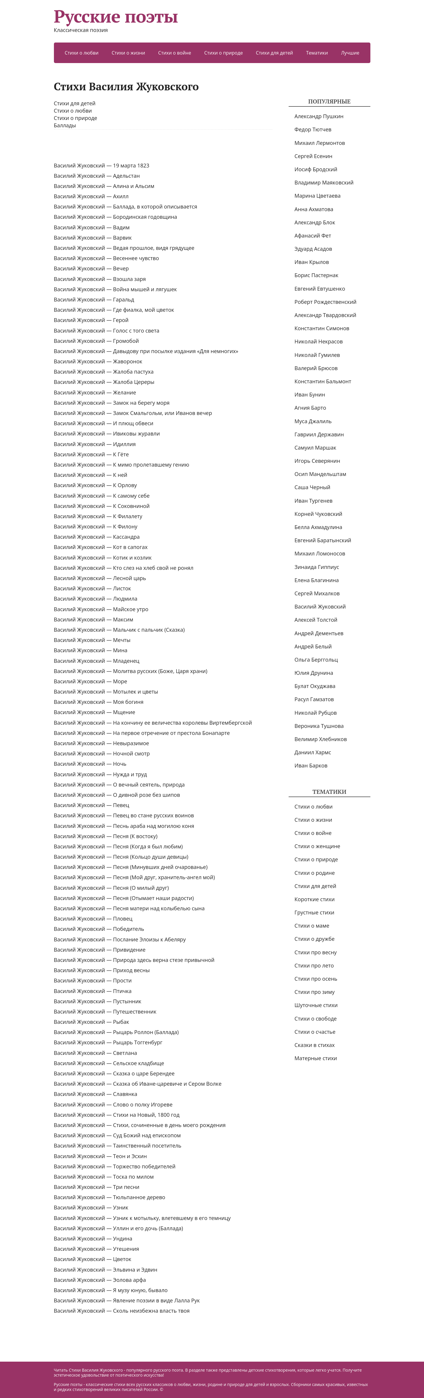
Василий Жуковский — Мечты (92, 639)
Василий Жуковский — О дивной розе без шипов (117, 794)
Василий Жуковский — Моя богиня (99, 701)
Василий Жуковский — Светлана (95, 1052)
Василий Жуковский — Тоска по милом (104, 1176)
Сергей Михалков (317, 593)
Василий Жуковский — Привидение (100, 949)
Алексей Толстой (315, 619)
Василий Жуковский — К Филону (95, 526)
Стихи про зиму (314, 991)
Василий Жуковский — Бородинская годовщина (115, 216)
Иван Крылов (311, 261)
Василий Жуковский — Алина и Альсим (104, 185)
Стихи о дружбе (314, 938)
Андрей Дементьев (318, 633)
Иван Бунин (309, 394)
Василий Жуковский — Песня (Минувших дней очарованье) (131, 866)
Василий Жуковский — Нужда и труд (100, 774)
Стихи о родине (314, 872)
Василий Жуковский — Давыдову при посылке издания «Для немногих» (146, 351)
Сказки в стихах (314, 1044)
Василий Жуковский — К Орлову (95, 485)
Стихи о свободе (315, 1018)
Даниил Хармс (312, 752)
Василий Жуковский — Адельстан (97, 175)
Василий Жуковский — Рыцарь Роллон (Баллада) (116, 1032)
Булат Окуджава (315, 685)
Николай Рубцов (315, 712)
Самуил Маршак (315, 447)
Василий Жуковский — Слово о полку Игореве (113, 1104)
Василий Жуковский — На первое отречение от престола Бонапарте (142, 732)
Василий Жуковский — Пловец (93, 918)
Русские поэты (116, 16)
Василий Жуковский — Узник (91, 1207)
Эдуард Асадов (313, 248)
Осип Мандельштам (320, 473)
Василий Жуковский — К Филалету (98, 516)
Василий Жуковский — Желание (95, 392)
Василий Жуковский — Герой (91, 319)
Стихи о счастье (315, 1031)
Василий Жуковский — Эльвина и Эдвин (105, 1269)
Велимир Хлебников (320, 739)
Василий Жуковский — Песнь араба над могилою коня (124, 825)
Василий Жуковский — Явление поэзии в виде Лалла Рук (127, 1300)
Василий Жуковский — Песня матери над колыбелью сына (129, 908)
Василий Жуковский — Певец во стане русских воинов (124, 815)
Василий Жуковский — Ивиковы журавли (107, 433)
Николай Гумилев (317, 354)
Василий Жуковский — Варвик (93, 237)
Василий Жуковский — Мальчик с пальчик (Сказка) (119, 629)
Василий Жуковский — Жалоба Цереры (104, 381)
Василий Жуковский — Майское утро (101, 609)
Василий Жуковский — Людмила (95, 598)
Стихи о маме (311, 925)
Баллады (65, 125)
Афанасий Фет (312, 235)
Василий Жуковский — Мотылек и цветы (106, 691)
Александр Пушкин (318, 116)
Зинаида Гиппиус (316, 566)
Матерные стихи (315, 1058)
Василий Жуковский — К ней (90, 474)
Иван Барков (311, 765)
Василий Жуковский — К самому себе (102, 495)
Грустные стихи (314, 912)
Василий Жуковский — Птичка (93, 990)
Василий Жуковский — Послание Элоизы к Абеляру (120, 939)
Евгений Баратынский (322, 540)
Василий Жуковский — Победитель (99, 928)
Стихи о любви (82, 53)
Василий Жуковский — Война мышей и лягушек (115, 289)
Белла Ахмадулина (318, 527)
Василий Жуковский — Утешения (96, 1248)
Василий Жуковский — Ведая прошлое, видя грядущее (124, 247)
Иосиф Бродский (315, 169)
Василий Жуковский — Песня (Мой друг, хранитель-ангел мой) (134, 877)
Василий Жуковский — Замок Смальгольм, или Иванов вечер (133, 412)
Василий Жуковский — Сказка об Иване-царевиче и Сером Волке (138, 1083)
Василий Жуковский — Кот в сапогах (101, 546)
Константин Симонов (321, 328)
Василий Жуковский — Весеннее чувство (106, 258)
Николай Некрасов (318, 341)
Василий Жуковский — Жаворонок (98, 361)
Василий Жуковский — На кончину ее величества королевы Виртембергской (153, 722)
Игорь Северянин (317, 460)
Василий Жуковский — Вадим (92, 227)
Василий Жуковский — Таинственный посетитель (118, 1145)
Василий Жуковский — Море (90, 681)
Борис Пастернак (316, 275)
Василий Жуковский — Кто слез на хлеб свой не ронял (124, 567)
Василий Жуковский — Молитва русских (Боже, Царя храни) (130, 671)
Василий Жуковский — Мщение (94, 712)
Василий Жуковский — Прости (93, 980)
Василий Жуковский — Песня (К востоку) (106, 836)
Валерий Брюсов (316, 368)
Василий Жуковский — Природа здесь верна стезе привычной (134, 959)
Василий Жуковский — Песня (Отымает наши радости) (124, 898)
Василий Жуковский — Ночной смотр (102, 753)
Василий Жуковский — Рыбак (91, 1021)
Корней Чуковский (318, 513)
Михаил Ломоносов (319, 553)
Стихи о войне (174, 53)
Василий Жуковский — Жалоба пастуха (104, 371)
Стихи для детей (274, 53)
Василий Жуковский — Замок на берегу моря (112, 402)
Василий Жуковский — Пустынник (98, 1001)
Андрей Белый (313, 646)
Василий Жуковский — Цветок (93, 1259)
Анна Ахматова (313, 209)
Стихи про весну (315, 952)
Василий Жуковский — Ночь (90, 763)
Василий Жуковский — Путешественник (105, 1011)
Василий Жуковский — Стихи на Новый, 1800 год (117, 1114)
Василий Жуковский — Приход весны (102, 970)
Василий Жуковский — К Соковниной (102, 505)
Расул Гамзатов (314, 699)
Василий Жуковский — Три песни (96, 1186)
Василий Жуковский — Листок (92, 588)
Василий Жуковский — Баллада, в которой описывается (125, 206)
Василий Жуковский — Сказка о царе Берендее (114, 1073)
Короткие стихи (314, 899)
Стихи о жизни (128, 53)
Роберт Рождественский (325, 301)
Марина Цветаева (317, 195)
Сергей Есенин (313, 156)
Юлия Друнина (313, 672)
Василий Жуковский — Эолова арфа (100, 1279)
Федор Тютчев (312, 129)
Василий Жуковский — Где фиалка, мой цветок (114, 309)
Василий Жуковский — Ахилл (91, 196)
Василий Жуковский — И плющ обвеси (104, 423)
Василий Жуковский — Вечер (91, 268)
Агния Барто (310, 407)
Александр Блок (314, 222)
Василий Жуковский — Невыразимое (101, 743)
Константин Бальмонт (322, 381)
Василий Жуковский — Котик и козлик (103, 557)
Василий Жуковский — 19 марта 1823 (101, 165)
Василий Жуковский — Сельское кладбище (109, 1063)
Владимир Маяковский (323, 182)
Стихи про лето (314, 965)
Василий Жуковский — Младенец (96, 660)
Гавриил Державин (319, 434)
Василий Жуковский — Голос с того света (106, 330)
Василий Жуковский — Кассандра (97, 536)
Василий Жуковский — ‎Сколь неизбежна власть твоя (122, 1310)
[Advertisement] (163, 146)
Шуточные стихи (316, 1005)
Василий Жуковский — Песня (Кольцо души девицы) (121, 856)
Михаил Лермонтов (319, 142)
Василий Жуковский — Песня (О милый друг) (111, 887)
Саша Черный (312, 487)
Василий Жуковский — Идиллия (95, 444)
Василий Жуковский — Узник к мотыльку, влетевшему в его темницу (142, 1217)
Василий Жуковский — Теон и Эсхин (100, 1156)
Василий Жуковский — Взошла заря (100, 278)
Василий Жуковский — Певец (91, 805)
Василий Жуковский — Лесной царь (100, 578)
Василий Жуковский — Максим (93, 619)
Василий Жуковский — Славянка (95, 1093)
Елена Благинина (316, 580)
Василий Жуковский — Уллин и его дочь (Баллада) (118, 1228)
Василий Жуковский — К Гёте (91, 454)
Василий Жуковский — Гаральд (94, 299)
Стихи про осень (315, 978)
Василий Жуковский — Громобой (96, 340)
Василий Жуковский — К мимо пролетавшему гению (121, 464)
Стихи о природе (223, 53)
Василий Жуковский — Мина (90, 650)
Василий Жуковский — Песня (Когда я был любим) (118, 846)
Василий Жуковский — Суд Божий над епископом (117, 1135)
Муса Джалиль (313, 421)
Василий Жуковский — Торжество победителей (115, 1166)
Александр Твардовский (325, 314)
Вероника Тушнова (319, 725)
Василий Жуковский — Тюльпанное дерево (109, 1197)
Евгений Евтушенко (319, 288)
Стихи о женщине (317, 846)
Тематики (317, 53)
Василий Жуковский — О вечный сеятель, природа (119, 784)
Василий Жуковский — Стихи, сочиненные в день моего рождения (140, 1124)
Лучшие (350, 53)
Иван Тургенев (313, 500)
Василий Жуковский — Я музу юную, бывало (111, 1290)
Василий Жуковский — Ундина (93, 1238)
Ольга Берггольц (316, 659)
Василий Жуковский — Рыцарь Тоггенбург (108, 1042)
